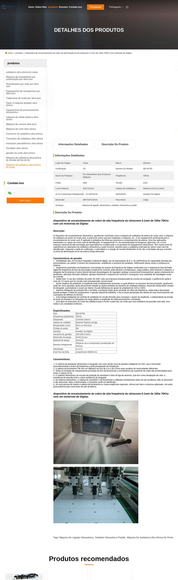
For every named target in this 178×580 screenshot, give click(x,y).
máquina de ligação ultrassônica (76, 426)
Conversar (95, 7)
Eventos (63, 7)
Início (31, 7)
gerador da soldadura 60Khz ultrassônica (150, 501)
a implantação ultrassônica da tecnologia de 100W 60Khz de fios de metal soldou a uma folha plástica (110, 501)
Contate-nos (75, 7)
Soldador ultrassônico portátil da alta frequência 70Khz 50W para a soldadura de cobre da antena (24, 501)
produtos (53, 7)
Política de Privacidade (24, 571)
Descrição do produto (115, 144)
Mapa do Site (6, 571)
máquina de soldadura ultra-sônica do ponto (150, 426)
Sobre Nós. (41, 7)
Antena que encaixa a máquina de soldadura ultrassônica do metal (66, 501)
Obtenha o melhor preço (128, 131)
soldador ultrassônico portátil (110, 426)
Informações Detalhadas (73, 144)
